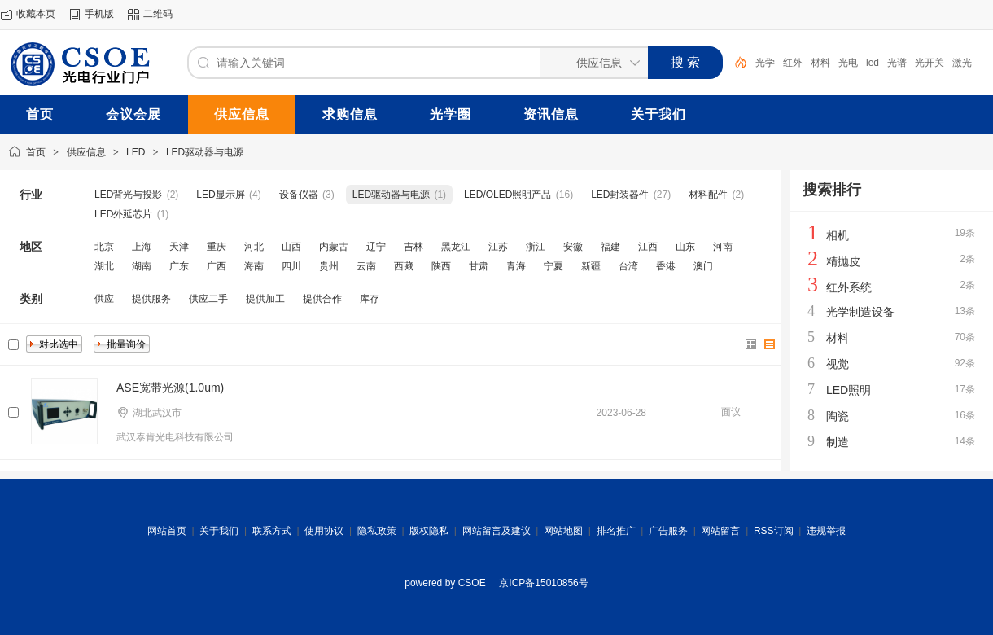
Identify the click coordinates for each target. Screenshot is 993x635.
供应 (104, 298)
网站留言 (720, 530)
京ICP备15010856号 (543, 583)
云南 (366, 266)
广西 (216, 266)
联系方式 (271, 530)
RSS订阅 (774, 530)
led (872, 62)
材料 (820, 62)
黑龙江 (455, 246)
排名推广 (616, 530)
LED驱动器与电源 (204, 152)
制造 (837, 442)
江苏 (498, 246)
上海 (141, 246)
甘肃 (478, 266)
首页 (36, 152)
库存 (369, 298)
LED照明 (848, 389)
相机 (837, 235)
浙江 (535, 246)
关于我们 (218, 530)
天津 (179, 246)
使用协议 (323, 530)
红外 (793, 62)
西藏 (403, 266)
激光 (962, 62)
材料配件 (708, 194)
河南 (723, 246)
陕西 (441, 266)
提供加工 (265, 298)
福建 (610, 246)
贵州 (329, 266)
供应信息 (86, 152)
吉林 (413, 246)
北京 (104, 246)
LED (135, 152)
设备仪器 (298, 194)
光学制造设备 (860, 311)
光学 (765, 62)
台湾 (628, 266)
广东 (179, 266)
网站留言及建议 (496, 530)
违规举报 (826, 530)
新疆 (591, 266)
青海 (516, 266)
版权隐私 (428, 530)
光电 (848, 62)
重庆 (216, 246)
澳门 (703, 266)
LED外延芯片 (123, 214)
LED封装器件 (620, 194)
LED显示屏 (220, 194)
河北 (254, 246)
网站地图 (563, 530)
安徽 (573, 246)
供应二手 (208, 298)
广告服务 (668, 530)
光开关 (929, 62)
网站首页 (166, 530)
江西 (648, 246)
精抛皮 (843, 261)
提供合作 (322, 298)
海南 (254, 266)
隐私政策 (376, 530)
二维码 (158, 14)
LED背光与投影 (128, 194)
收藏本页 (35, 14)
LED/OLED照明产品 (507, 194)
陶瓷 (837, 416)
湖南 (141, 266)
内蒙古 (333, 246)
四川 (291, 266)
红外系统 (849, 287)
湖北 (104, 266)
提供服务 (151, 298)
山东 (685, 246)
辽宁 (376, 246)
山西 (291, 246)
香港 (666, 266)
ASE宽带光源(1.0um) (170, 387)
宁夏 (553, 266)
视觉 (837, 363)
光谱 (897, 62)
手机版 (99, 14)
